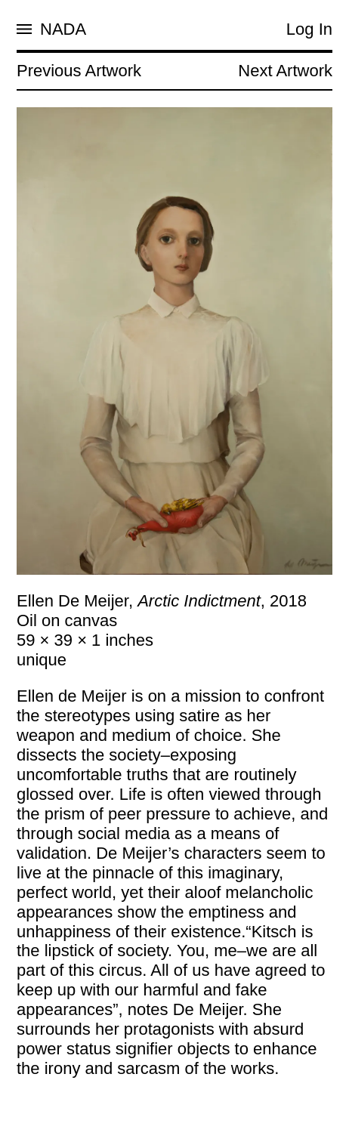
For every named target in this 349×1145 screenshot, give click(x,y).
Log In (309, 29)
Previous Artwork (79, 70)
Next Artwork (285, 70)
